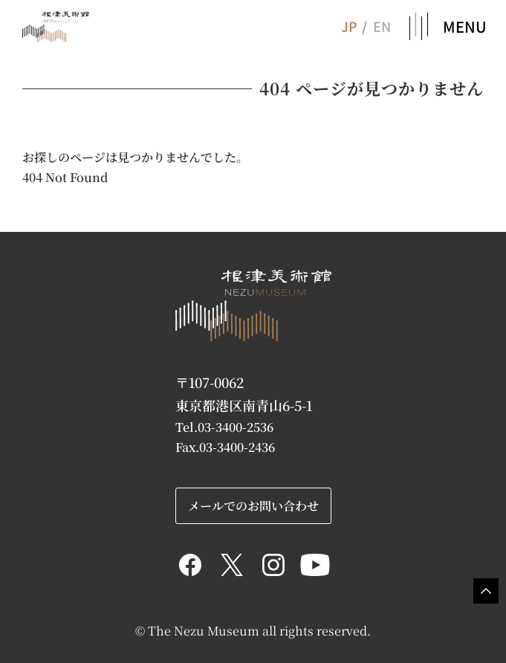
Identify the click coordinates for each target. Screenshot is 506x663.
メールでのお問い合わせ (253, 505)
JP (348, 26)
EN (382, 26)
